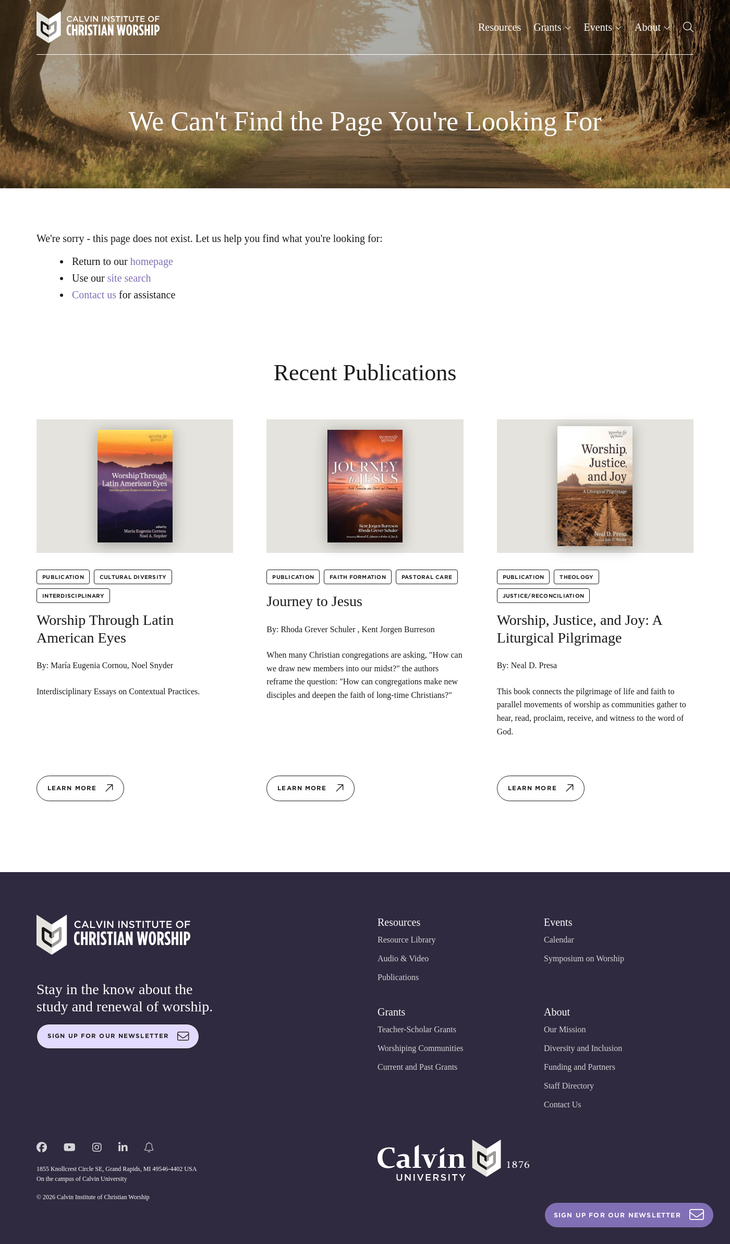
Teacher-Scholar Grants (417, 1029)
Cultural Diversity (133, 577)
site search (129, 278)
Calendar (559, 939)
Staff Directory (569, 1085)
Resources (499, 27)
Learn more (80, 788)
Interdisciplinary (73, 596)
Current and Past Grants (417, 1066)
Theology (576, 577)
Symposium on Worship (584, 958)
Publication (63, 577)
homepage (151, 261)
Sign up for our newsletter (118, 1036)
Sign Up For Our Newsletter (629, 1215)
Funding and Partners (579, 1066)
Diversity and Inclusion (583, 1048)
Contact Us (562, 1104)
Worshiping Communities (421, 1048)
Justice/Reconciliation (544, 596)
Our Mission (565, 1029)
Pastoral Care (427, 577)
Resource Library (407, 939)
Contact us (94, 294)
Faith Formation (358, 577)
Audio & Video (403, 958)
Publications (398, 977)
